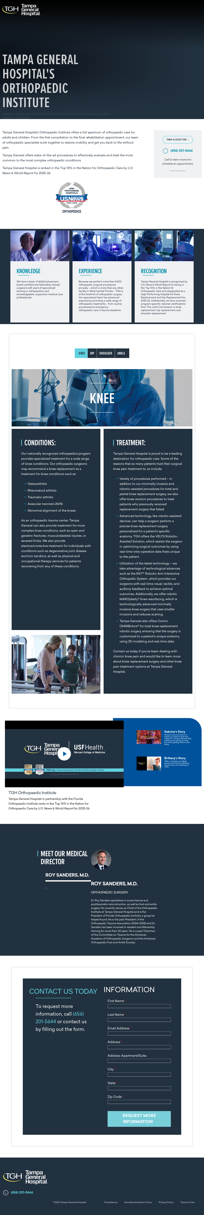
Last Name (117, 1015)
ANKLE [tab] (121, 353)
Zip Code (116, 1097)
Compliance (110, 1202)
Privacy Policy (166, 1202)
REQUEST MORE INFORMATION (139, 1119)
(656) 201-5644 (182, 150)
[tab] (164, 738)
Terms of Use (187, 1202)
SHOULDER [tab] (105, 353)
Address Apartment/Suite (127, 1056)
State (112, 1083)
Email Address (119, 1028)
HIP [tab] (92, 353)
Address (115, 1042)
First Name (117, 1001)
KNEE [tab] (82, 353)
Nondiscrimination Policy (138, 1202)
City (112, 1069)
